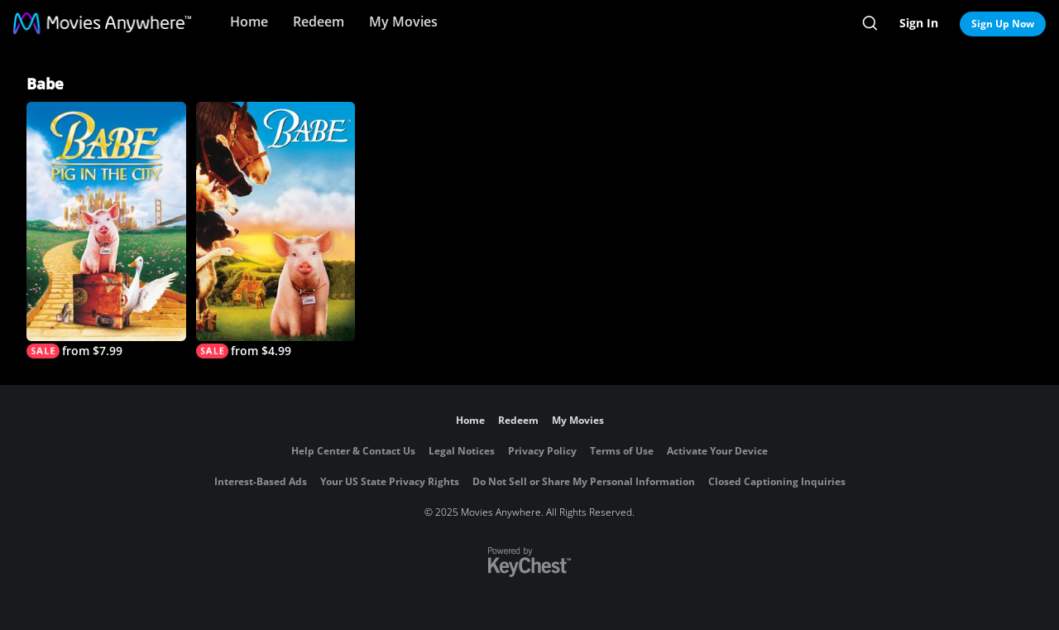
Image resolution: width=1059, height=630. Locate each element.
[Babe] (276, 230)
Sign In (918, 23)
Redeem (318, 21)
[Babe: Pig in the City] (106, 230)
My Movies (403, 21)
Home (249, 21)
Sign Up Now (1002, 24)
